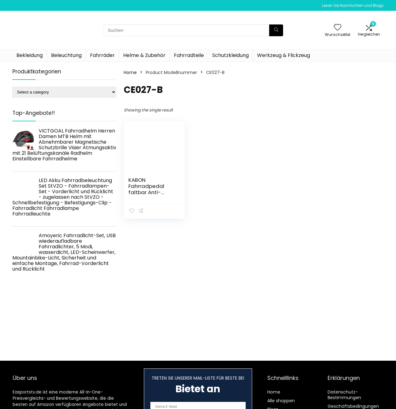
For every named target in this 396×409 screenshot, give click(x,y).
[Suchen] (276, 30)
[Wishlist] (337, 28)
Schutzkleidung (230, 55)
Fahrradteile (189, 55)
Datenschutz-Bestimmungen (344, 395)
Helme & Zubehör (144, 55)
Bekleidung (29, 55)
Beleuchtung (66, 55)
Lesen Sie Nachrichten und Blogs (353, 5)
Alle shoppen (281, 401)
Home (130, 72)
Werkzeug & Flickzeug (283, 55)
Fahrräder (102, 55)
